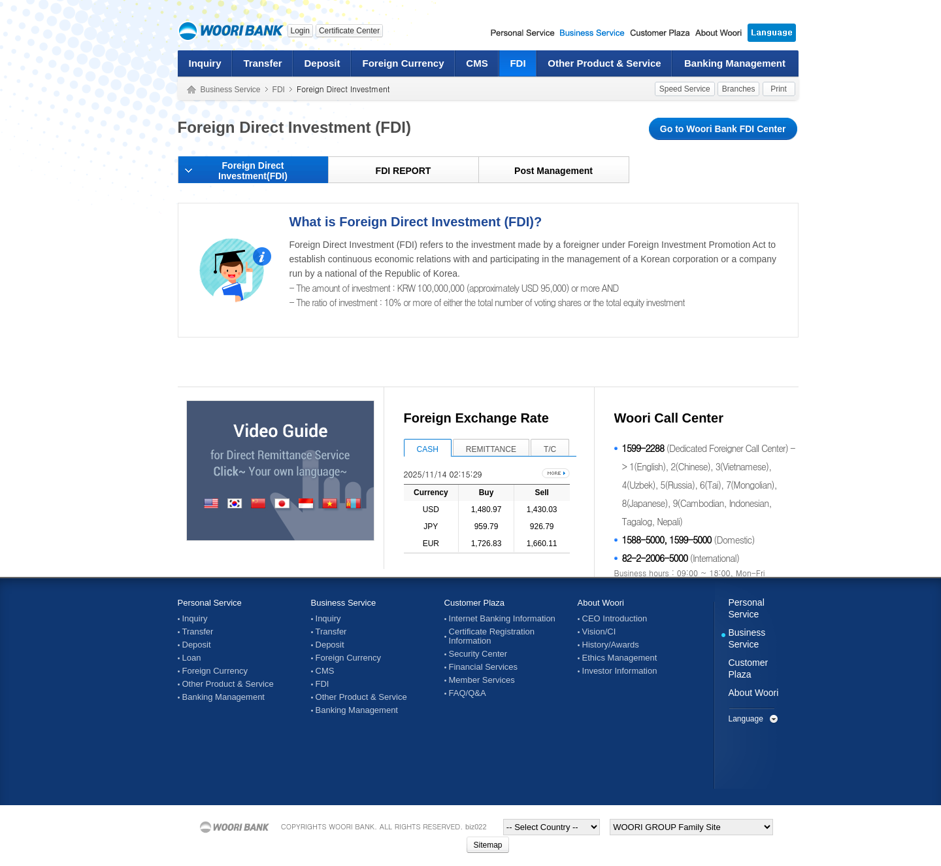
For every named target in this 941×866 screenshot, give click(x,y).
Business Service (231, 89)
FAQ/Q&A (467, 693)
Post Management (553, 170)
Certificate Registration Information (492, 636)
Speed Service (684, 89)
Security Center (478, 654)
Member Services (482, 680)
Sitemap (487, 845)
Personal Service (210, 603)
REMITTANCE (491, 449)
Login (300, 30)
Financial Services (483, 667)
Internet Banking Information (502, 618)
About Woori (601, 603)
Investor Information (619, 671)
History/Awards (610, 645)
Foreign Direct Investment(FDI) (253, 170)
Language (746, 718)
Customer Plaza (474, 603)
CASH (427, 449)
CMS (476, 63)
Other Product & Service (604, 63)
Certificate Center (349, 30)
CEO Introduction (615, 618)
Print (778, 89)
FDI (517, 63)
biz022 (475, 827)
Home (191, 89)
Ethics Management (619, 658)
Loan (191, 658)
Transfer (262, 63)
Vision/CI (599, 631)
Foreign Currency (403, 63)
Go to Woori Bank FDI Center (723, 129)
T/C (550, 449)
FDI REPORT (403, 170)
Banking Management (734, 63)
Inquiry (204, 63)
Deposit (322, 63)
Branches (738, 89)
